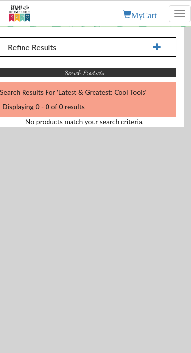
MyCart (144, 14)
